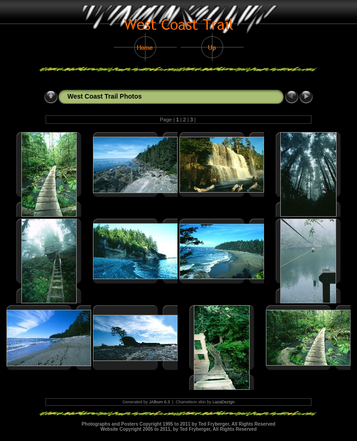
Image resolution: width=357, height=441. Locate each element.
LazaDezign (223, 402)
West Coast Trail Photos (104, 96)
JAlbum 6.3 (159, 402)
